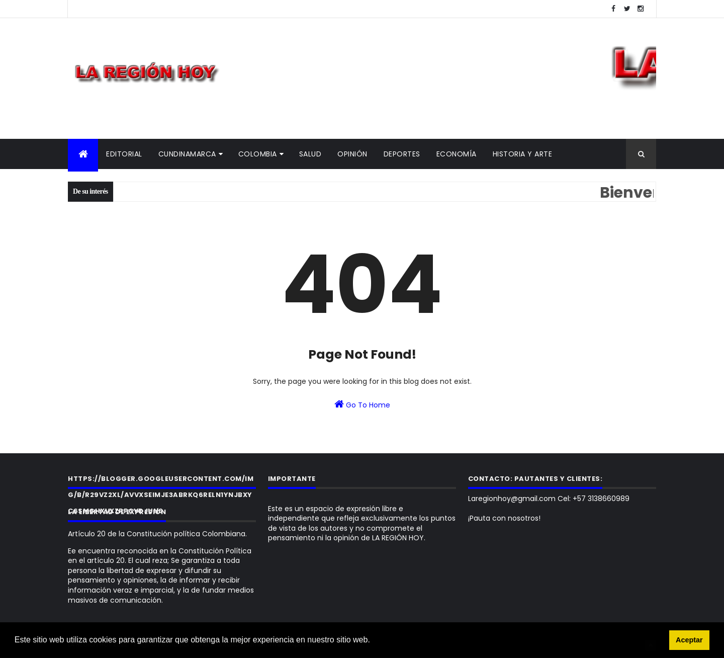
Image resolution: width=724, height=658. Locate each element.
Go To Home (362, 404)
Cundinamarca (187, 154)
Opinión (352, 154)
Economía (456, 154)
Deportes (402, 154)
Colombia (257, 154)
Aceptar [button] (689, 640)
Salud (310, 154)
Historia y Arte (523, 154)
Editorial (124, 154)
